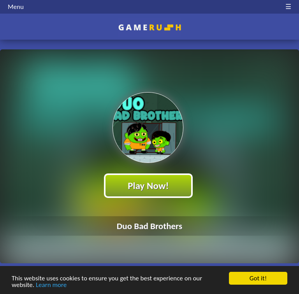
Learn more (51, 285)
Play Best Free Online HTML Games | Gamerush (149, 27)
